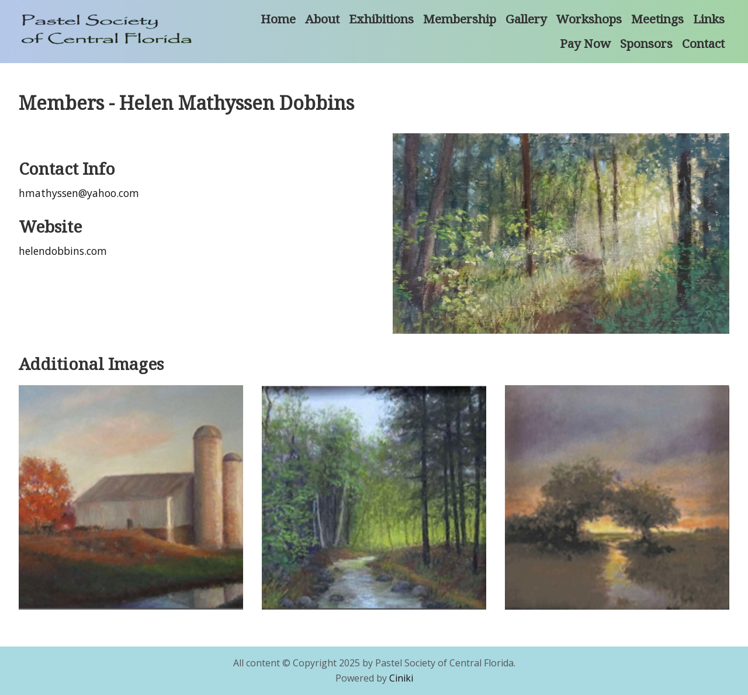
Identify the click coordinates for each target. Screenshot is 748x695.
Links (709, 19)
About (322, 19)
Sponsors (646, 43)
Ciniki (401, 678)
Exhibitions (381, 19)
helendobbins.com (63, 251)
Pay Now (585, 43)
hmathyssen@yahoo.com (79, 193)
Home (278, 19)
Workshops (589, 19)
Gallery (526, 19)
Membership (459, 19)
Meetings (657, 19)
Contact (703, 43)
